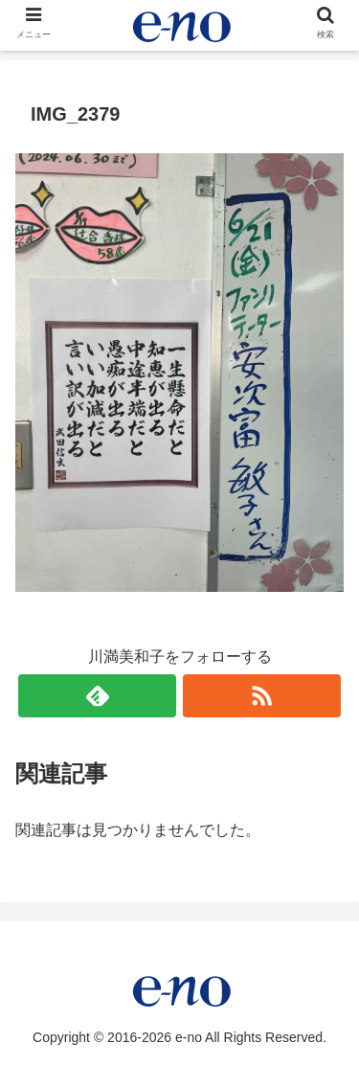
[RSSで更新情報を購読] (262, 695)
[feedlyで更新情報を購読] (97, 695)
